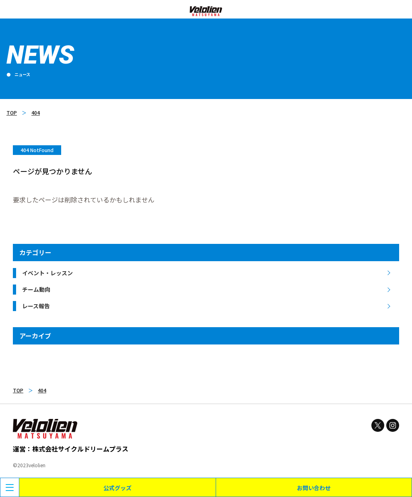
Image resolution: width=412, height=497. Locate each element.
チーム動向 (36, 289)
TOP (11, 112)
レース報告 (36, 306)
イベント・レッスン (47, 273)
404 (35, 112)
